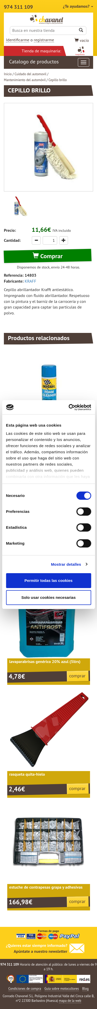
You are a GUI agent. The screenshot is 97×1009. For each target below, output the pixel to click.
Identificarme (17, 39)
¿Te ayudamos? (78, 6)
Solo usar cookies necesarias (48, 597)
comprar (77, 676)
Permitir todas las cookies (49, 580)
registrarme (44, 39)
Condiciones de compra (24, 988)
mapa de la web (70, 1000)
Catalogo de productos (49, 62)
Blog (85, 988)
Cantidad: (12, 240)
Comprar (48, 256)
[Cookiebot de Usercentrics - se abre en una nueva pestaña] (69, 407)
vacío (81, 40)
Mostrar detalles (66, 564)
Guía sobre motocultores (61, 988)
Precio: (10, 230)
